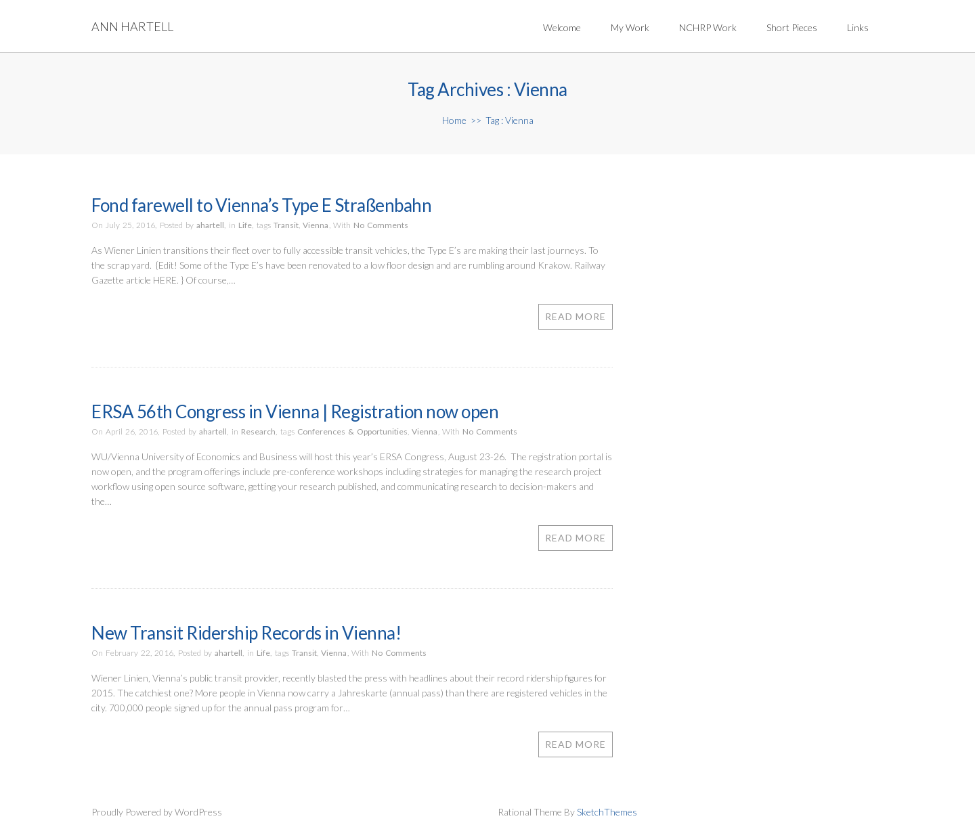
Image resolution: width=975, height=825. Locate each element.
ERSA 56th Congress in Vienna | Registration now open (294, 411)
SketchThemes (607, 812)
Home (454, 120)
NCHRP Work (708, 27)
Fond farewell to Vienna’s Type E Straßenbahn (261, 205)
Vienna (315, 225)
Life (245, 225)
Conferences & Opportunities (352, 431)
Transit (286, 225)
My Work (630, 27)
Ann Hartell (132, 26)
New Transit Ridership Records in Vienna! (246, 633)
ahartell (210, 225)
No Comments (380, 225)
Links (858, 27)
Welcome (562, 27)
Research (258, 431)
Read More (575, 316)
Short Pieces (791, 27)
